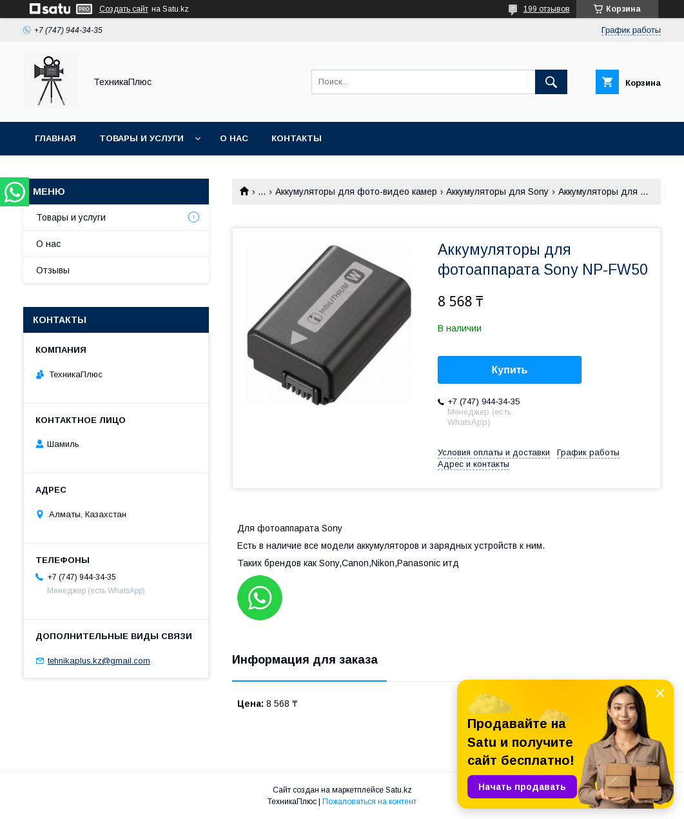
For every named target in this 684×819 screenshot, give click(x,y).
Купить (510, 369)
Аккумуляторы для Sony (497, 191)
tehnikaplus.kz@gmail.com (99, 661)
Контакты (296, 138)
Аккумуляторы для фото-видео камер (356, 191)
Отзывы (53, 270)
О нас (234, 138)
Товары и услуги (141, 138)
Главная (55, 138)
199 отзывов (546, 9)
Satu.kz (399, 789)
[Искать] (551, 82)
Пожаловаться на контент (369, 801)
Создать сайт (123, 9)
